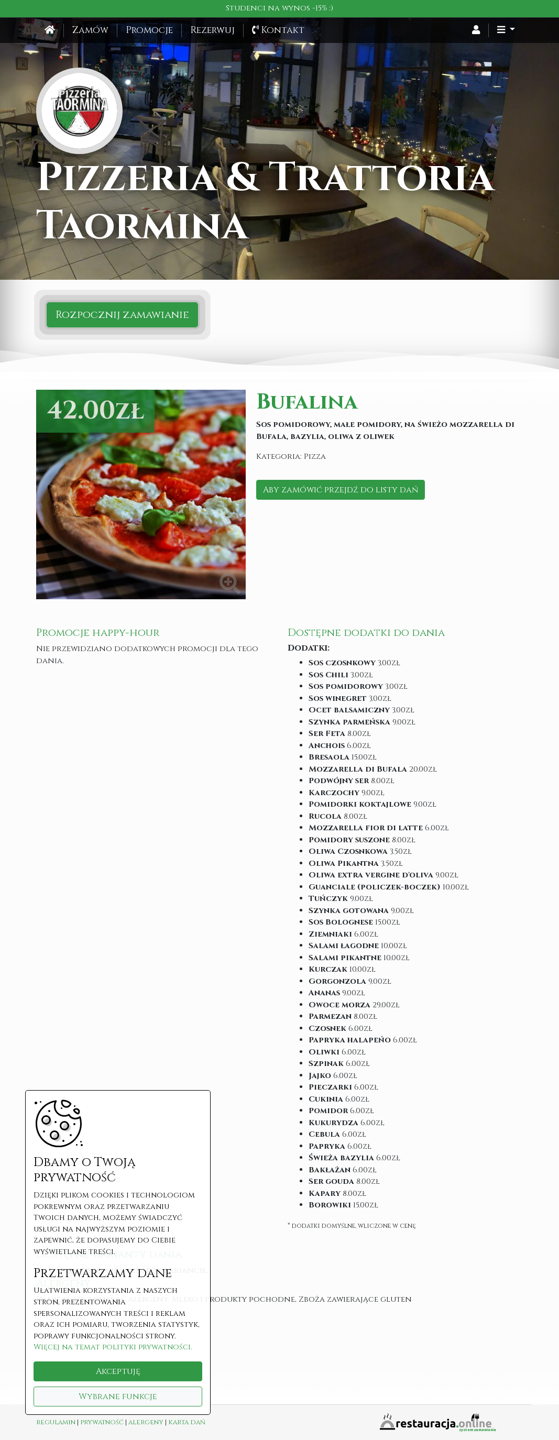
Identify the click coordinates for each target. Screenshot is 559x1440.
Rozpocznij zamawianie (122, 314)
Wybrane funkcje (118, 1396)
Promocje (149, 30)
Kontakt (278, 30)
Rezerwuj (212, 30)
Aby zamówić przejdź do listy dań (340, 490)
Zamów (90, 30)
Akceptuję (118, 1371)
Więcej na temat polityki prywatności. (113, 1347)
